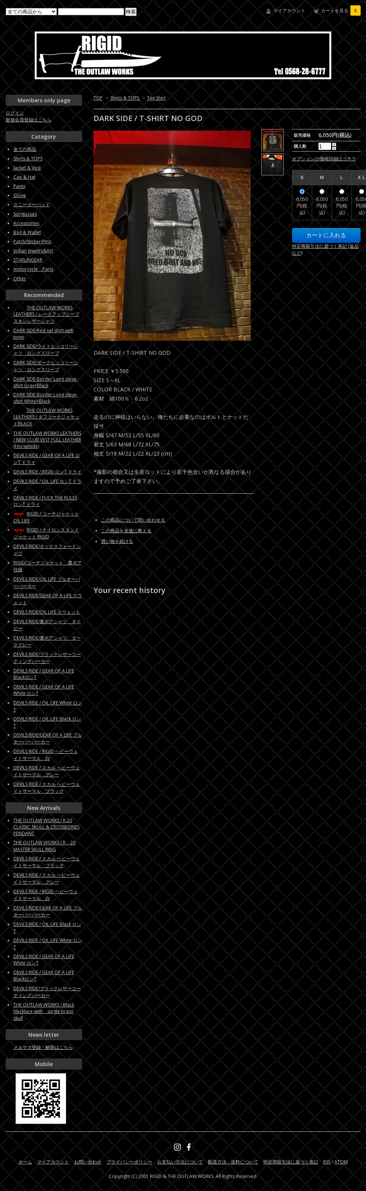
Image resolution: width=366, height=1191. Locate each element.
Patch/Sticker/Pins (32, 241)
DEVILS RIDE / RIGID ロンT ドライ (47, 472)
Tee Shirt (156, 98)
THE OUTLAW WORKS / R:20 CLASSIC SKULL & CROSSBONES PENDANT (46, 827)
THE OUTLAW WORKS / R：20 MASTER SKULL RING (44, 846)
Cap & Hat (24, 177)
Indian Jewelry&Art (33, 250)
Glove (19, 195)
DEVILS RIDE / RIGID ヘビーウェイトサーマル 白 (45, 754)
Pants (19, 186)
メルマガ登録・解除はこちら (43, 1047)
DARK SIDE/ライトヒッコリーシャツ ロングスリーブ (45, 349)
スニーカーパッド (31, 204)
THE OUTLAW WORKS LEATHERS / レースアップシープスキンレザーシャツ (46, 314)
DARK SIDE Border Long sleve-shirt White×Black (45, 397)
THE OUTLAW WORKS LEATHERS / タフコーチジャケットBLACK (46, 417)
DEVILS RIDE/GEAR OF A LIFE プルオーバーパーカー (47, 738)
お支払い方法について (180, 1162)
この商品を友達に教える (126, 530)
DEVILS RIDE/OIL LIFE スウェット (46, 612)
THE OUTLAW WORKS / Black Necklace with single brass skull (43, 1011)
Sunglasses (25, 214)
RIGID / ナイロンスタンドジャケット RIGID (46, 533)
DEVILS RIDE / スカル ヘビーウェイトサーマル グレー (46, 771)
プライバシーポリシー (129, 1162)
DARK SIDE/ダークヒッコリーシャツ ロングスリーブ (45, 366)
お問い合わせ (88, 1162)
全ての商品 (24, 149)
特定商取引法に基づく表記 (290, 1162)
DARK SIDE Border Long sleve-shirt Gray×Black (45, 382)
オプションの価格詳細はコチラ (324, 158)
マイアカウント (289, 10)
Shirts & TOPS (125, 98)
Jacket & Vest (27, 168)
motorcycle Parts (33, 269)
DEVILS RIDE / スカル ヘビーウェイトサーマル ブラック (46, 787)
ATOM (341, 1162)
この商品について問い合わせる (133, 520)
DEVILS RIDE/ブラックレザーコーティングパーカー (47, 657)
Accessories (26, 223)
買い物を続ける (117, 541)
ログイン (15, 113)
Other (19, 278)
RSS (327, 1162)
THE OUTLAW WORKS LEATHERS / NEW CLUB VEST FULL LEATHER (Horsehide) (47, 439)
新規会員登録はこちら (29, 119)
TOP (98, 98)
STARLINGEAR (27, 260)
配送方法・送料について (233, 1162)
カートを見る (341, 10)
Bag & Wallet (27, 232)
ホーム (25, 1162)
